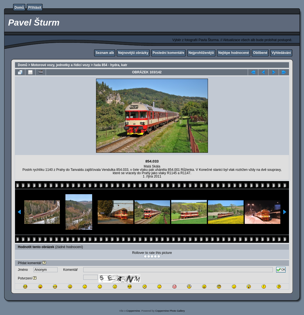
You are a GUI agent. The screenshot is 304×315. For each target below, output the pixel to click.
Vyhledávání (281, 53)
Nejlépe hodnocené (233, 53)
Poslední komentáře (168, 53)
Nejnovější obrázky (133, 53)
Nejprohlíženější (201, 53)
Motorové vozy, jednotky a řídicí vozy (60, 65)
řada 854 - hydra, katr (111, 65)
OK (280, 270)
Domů (19, 7)
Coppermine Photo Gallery (170, 310)
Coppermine (133, 310)
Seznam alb (104, 53)
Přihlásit (34, 7)
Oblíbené (260, 53)
